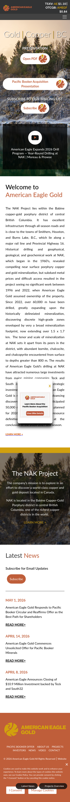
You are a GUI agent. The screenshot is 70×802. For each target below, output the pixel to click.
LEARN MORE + (35, 522)
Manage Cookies (42, 790)
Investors (19, 750)
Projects (57, 746)
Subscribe (35, 108)
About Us (43, 746)
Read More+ (16, 625)
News (32, 750)
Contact (54, 750)
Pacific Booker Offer (20, 746)
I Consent (15, 790)
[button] (64, 17)
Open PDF (35, 59)
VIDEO (42, 750)
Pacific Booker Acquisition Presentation (38, 84)
